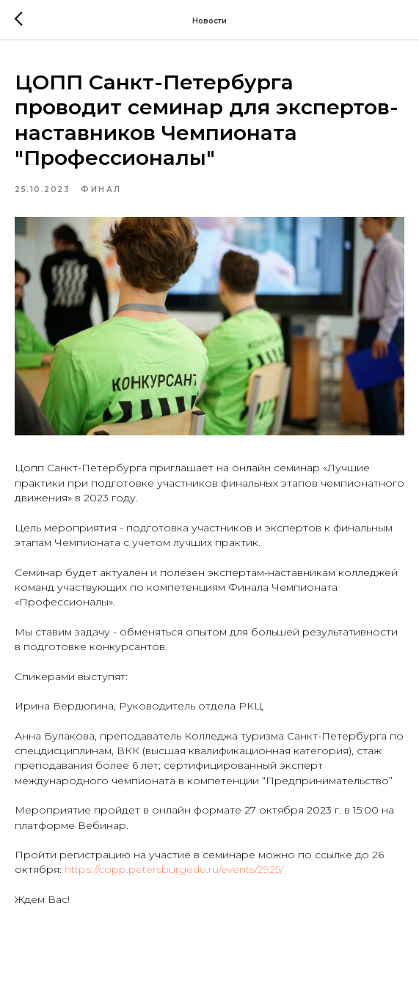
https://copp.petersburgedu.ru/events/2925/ (174, 869)
